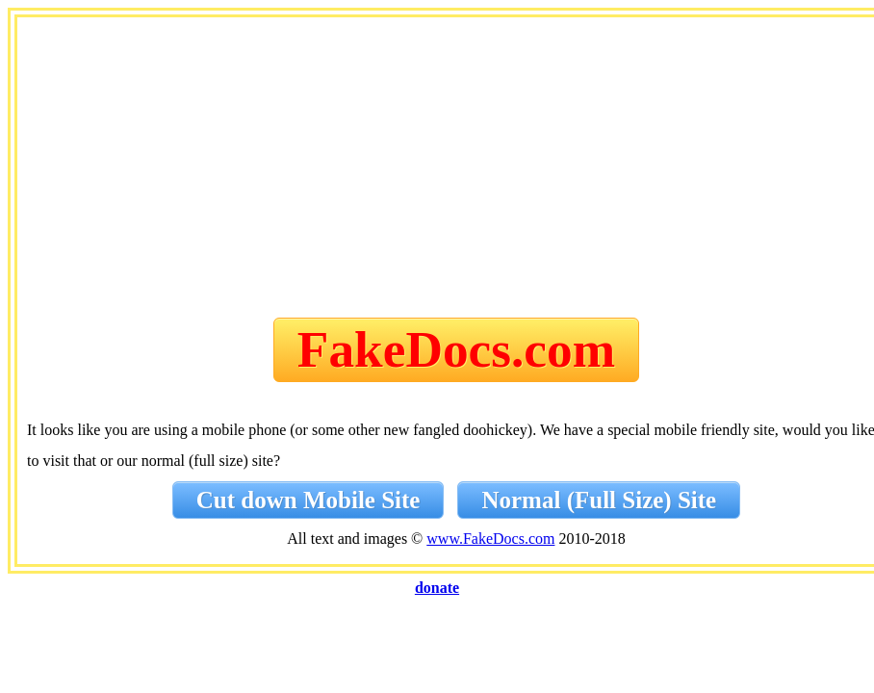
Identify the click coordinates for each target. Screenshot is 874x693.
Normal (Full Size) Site (598, 500)
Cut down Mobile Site (308, 500)
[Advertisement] (456, 171)
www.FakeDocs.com (490, 538)
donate (437, 587)
